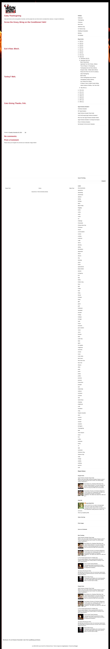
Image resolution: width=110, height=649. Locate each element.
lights (79, 343)
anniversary (80, 194)
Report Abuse (81, 471)
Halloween (80, 17)
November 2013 (84, 60)
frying (79, 299)
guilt (79, 306)
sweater (79, 421)
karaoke (79, 334)
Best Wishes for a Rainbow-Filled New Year (93, 483)
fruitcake (80, 297)
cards (79, 214)
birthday (79, 201)
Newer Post (7, 188)
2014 (80, 54)
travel (79, 434)
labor (79, 336)
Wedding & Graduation (83, 31)
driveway (80, 260)
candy (79, 212)
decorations (80, 249)
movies (79, 351)
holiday (79, 314)
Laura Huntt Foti (90, 503)
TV (78, 445)
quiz (79, 386)
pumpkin (80, 384)
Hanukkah (80, 310)
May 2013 (83, 87)
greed (79, 303)
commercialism (81, 231)
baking (79, 199)
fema (79, 284)
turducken (80, 441)
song (79, 410)
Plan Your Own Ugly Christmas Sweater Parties (88, 117)
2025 (80, 41)
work (79, 467)
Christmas (80, 22)
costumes (80, 238)
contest (79, 234)
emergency (80, 273)
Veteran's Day (81, 454)
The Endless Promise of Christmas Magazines (94, 491)
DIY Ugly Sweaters (82, 111)
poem (79, 371)
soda (79, 406)
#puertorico (80, 190)
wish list (79, 465)
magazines (80, 347)
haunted (80, 312)
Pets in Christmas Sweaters (84, 122)
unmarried (80, 450)
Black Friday (83, 75)
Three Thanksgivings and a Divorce (88, 77)
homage (80, 319)
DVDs (79, 264)
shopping (80, 402)
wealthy (79, 461)
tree (79, 437)
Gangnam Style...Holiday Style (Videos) (89, 69)
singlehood (80, 404)
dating (79, 247)
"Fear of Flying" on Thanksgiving (87, 65)
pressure (80, 380)
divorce (79, 255)
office (79, 367)
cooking (79, 236)
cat (78, 218)
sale (79, 397)
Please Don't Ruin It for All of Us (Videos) (89, 71)
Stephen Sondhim (82, 413)
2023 (80, 43)
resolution (80, 393)
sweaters (80, 423)
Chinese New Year (82, 225)
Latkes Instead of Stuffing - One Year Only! (89, 85)
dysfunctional (81, 266)
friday (79, 292)
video (79, 456)
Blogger (76, 646)
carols (79, 216)
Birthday (80, 33)
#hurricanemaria (81, 188)
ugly (79, 447)
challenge (80, 220)
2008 (80, 97)
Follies (79, 288)
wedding (80, 463)
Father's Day (80, 282)
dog (79, 258)
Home (40, 188)
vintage (79, 458)
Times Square (81, 432)
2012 (80, 90)
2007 (80, 99)
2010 (80, 94)
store (79, 415)
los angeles (80, 345)
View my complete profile (83, 512)
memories (80, 349)
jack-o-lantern (81, 327)
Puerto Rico (80, 382)
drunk (79, 262)
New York (80, 362)
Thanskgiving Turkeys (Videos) (87, 79)
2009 (80, 95)
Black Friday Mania (84, 62)
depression (80, 251)
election (79, 271)
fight (79, 286)
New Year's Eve (81, 360)
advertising (80, 192)
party (79, 369)
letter (79, 340)
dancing (79, 244)
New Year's (80, 24)
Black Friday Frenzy (88, 576)
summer (80, 417)
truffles (79, 439)
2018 (80, 47)
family (79, 279)
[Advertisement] (84, 151)
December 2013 (84, 58)
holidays (80, 317)
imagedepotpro (65, 646)
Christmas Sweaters (82, 108)
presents (80, 378)
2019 (80, 45)
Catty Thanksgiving (84, 73)
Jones (79, 330)
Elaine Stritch (81, 268)
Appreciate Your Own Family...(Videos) (88, 64)
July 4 (79, 332)
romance (80, 395)
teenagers (80, 426)
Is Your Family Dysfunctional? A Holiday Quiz (88, 557)
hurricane (80, 325)
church (79, 229)
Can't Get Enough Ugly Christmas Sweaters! (87, 115)
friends (79, 295)
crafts (79, 240)
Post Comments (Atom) (43, 191)
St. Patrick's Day (81, 28)
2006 (80, 101)
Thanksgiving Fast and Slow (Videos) (88, 67)
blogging (80, 207)
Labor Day (80, 338)
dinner (79, 253)
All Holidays (80, 35)
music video (80, 356)
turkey (79, 443)
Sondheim (80, 408)
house (79, 323)
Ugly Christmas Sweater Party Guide (86, 113)
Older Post (71, 188)
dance (79, 242)
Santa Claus (80, 399)
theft (79, 430)
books (79, 209)
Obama (79, 365)
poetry (79, 373)
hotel (79, 321)
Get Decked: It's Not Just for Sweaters (86, 124)
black (79, 203)
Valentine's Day (81, 26)
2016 (80, 51)
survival (79, 419)
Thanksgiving (81, 20)
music (79, 354)
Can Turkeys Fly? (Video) (86, 81)
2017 (80, 49)
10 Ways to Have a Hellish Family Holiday (89, 83)
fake (79, 277)
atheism (79, 196)
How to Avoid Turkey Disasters (91, 563)
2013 (80, 56)
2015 (80, 52)
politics (79, 375)
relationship (80, 389)
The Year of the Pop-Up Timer (84, 570)
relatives (80, 391)
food (79, 290)
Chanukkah (80, 223)
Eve (79, 275)
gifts (79, 301)
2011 (80, 92)
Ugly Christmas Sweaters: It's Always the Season (89, 119)
